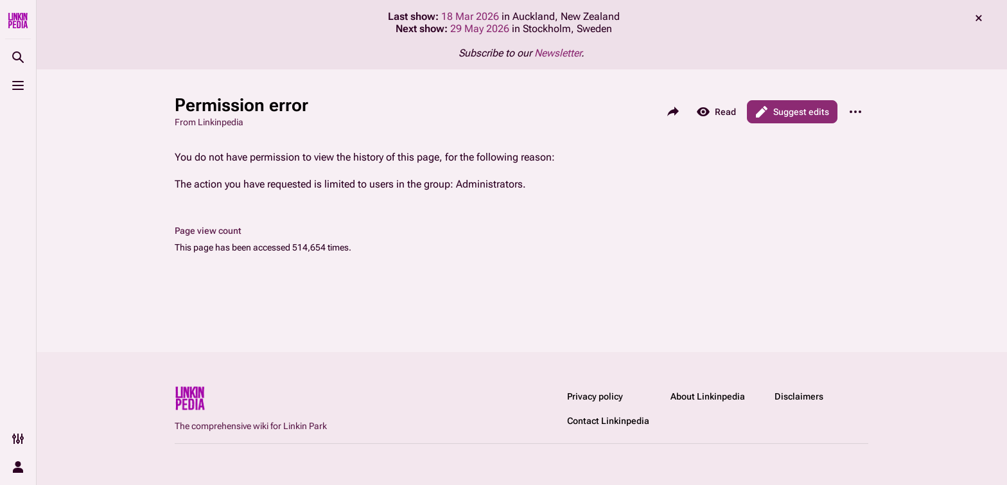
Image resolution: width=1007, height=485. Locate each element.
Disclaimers (799, 396)
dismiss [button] (978, 18)
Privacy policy (595, 396)
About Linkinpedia (707, 396)
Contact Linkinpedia (608, 421)
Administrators (489, 184)
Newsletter (557, 53)
